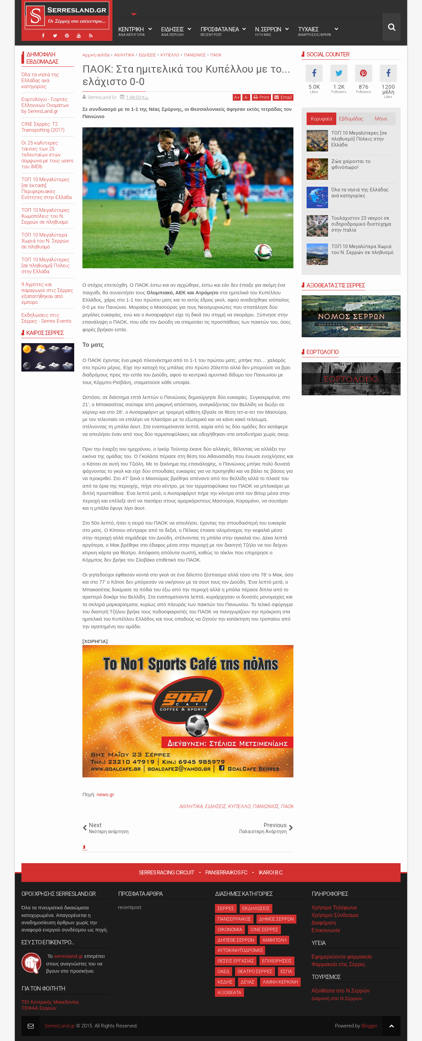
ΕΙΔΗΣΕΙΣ (172, 31)
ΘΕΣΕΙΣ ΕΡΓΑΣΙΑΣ (236, 960)
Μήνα (381, 119)
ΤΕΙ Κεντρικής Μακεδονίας (50, 1002)
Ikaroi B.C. (270, 872)
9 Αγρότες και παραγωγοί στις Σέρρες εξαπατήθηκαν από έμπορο (47, 293)
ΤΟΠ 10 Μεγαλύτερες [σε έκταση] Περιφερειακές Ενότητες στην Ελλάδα (46, 188)
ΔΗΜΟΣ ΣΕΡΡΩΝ (276, 919)
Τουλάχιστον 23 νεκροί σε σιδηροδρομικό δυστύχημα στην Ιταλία (361, 224)
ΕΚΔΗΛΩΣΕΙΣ (256, 908)
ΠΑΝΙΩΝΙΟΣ (265, 806)
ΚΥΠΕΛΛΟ (239, 806)
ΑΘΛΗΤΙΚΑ (190, 806)
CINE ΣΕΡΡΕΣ (264, 929)
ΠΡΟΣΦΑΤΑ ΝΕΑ (219, 31)
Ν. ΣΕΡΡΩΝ (268, 31)
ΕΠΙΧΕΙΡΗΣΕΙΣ (277, 960)
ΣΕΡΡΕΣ (226, 908)
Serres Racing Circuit (166, 872)
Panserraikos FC (226, 872)
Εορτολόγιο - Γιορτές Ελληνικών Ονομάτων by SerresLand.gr (45, 105)
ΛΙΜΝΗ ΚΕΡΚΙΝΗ (280, 982)
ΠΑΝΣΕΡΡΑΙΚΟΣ (234, 919)
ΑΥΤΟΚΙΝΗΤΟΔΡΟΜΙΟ (240, 950)
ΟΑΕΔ (223, 971)
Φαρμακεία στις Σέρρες (339, 964)
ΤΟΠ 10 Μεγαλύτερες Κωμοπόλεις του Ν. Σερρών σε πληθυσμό (45, 216)
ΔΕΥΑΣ (248, 982)
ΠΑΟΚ (287, 806)
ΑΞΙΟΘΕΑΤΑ (229, 992)
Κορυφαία (321, 119)
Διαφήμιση (324, 923)
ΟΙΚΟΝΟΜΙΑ (230, 929)
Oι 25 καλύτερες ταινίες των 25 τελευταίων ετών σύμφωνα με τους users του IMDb (47, 155)
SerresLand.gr (60, 1026)
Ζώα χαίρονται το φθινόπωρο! (351, 164)
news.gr (105, 794)
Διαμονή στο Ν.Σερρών (337, 998)
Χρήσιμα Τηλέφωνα (334, 907)
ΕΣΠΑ (286, 971)
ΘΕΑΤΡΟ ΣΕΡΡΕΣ (255, 971)
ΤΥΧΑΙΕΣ (314, 31)
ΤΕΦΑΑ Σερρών (38, 1008)
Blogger (369, 1026)
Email (283, 97)
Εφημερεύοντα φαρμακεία (342, 957)
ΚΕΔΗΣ (225, 982)
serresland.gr (68, 956)
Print (261, 97)
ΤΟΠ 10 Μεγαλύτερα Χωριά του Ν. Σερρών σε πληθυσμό (362, 249)
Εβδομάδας (351, 119)
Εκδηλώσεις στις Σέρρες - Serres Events (46, 318)
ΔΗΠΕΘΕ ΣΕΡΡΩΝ (236, 940)
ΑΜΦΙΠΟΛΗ (274, 940)
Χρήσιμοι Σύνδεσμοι (335, 915)
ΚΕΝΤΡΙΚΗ (131, 31)
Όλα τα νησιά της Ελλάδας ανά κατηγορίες (360, 193)
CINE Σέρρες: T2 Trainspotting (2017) (43, 127)
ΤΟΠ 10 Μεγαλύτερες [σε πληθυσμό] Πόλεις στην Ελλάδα (359, 139)
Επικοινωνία (326, 930)
